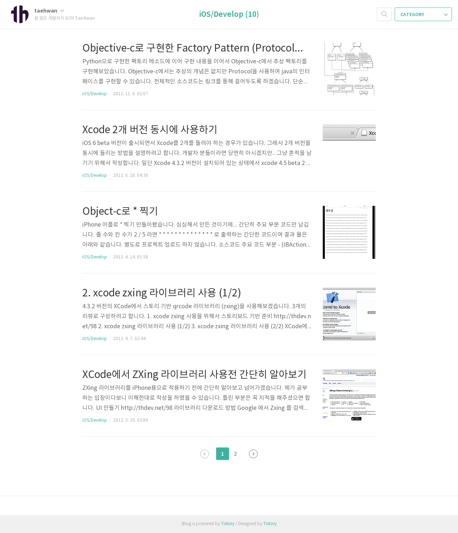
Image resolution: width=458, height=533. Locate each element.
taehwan (49, 11)
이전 (204, 454)
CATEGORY (424, 14)
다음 (253, 454)
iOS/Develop (94, 94)
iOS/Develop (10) (229, 14)
